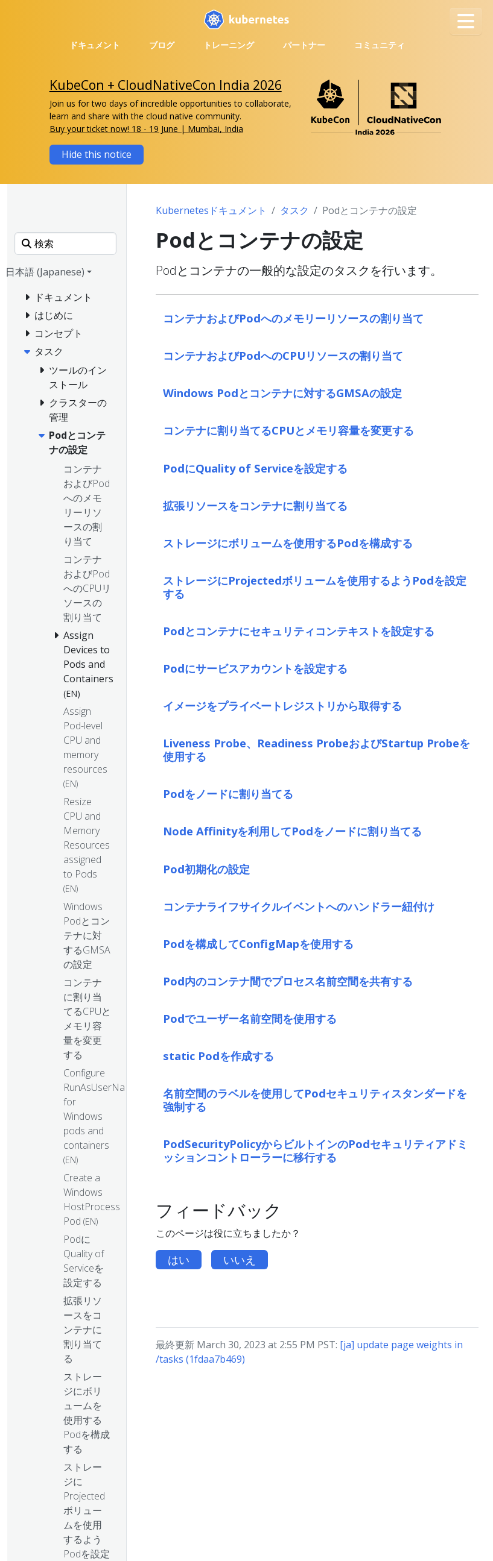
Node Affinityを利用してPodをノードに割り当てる (292, 830)
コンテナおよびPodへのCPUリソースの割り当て (283, 355)
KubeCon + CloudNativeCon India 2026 (165, 84)
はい (178, 1259)
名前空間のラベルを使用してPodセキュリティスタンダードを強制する (315, 1099)
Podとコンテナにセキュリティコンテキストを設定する (298, 630)
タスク (294, 210)
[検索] (65, 243)
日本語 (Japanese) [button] (44, 271)
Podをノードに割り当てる (228, 793)
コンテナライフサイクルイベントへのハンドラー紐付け (298, 906)
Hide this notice (97, 154)
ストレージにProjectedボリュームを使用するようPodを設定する (314, 587)
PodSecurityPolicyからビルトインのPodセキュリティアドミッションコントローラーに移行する (315, 1150)
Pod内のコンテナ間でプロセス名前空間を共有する (288, 980)
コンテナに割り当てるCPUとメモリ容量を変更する (288, 430)
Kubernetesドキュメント (211, 210)
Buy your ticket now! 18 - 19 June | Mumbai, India (146, 128)
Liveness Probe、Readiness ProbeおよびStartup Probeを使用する (316, 749)
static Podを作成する (218, 1055)
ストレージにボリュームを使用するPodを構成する (288, 542)
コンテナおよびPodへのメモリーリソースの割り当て (293, 317)
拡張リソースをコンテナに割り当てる (255, 505)
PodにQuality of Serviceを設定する (255, 468)
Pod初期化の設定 (206, 868)
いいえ (239, 1259)
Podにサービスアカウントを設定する (255, 668)
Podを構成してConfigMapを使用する (258, 943)
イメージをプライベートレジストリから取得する (282, 705)
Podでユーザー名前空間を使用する (250, 1018)
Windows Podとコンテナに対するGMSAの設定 (282, 392)
